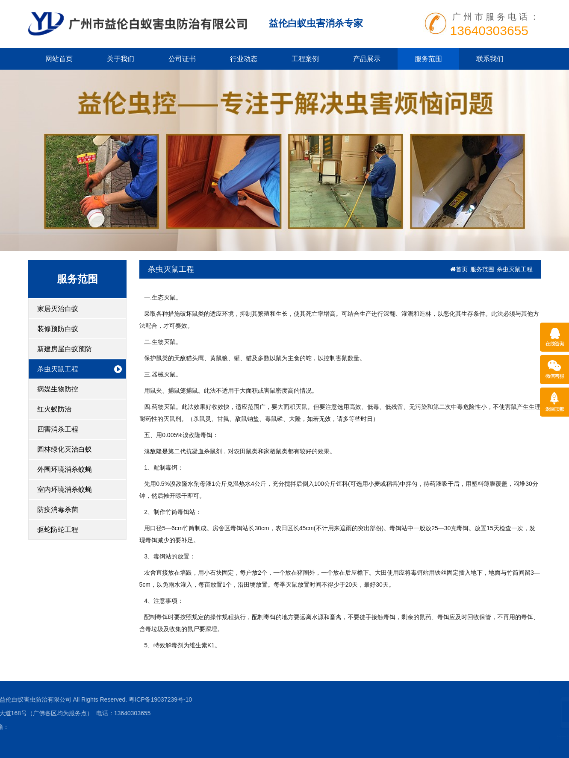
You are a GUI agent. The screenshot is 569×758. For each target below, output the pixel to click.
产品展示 (366, 58)
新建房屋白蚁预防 (64, 349)
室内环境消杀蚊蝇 (64, 489)
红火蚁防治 (54, 409)
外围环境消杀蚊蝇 (64, 469)
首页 (459, 269)
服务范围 (428, 58)
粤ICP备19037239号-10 (72, 699)
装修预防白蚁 (57, 328)
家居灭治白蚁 (57, 308)
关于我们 (120, 58)
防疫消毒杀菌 (57, 509)
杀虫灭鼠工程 (57, 369)
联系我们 (490, 58)
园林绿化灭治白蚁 (64, 449)
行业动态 (243, 58)
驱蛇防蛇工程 (57, 529)
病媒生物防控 (57, 389)
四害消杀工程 (57, 429)
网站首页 (59, 58)
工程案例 (305, 58)
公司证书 (182, 58)
